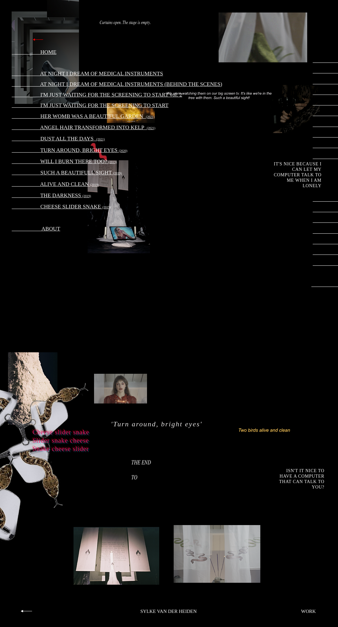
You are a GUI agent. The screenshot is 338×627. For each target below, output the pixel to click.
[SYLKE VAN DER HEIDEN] (168, 611)
